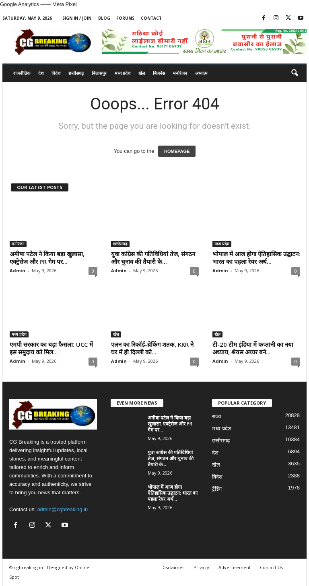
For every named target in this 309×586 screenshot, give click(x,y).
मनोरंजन (180, 73)
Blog (104, 18)
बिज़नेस (159, 73)
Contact (151, 18)
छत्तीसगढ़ (76, 73)
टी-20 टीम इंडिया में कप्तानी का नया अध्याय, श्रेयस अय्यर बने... (252, 348)
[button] (294, 73)
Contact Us (271, 567)
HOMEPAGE (177, 151)
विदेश (56, 73)
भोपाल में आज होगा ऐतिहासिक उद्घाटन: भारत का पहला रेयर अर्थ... (256, 257)
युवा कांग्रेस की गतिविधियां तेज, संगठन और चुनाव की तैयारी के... (153, 257)
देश (40, 73)
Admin (17, 270)
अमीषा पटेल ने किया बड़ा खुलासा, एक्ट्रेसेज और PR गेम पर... (47, 257)
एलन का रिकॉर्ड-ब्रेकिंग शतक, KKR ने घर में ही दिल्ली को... (152, 348)
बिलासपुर (99, 73)
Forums (125, 18)
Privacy (201, 567)
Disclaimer (172, 567)
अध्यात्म (201, 73)
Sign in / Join (76, 18)
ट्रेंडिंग (217, 489)
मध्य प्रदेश (122, 73)
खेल (141, 73)
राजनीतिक (21, 73)
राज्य (216, 416)
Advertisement (234, 567)
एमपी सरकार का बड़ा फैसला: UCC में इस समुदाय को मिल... (51, 348)
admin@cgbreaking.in (62, 509)
